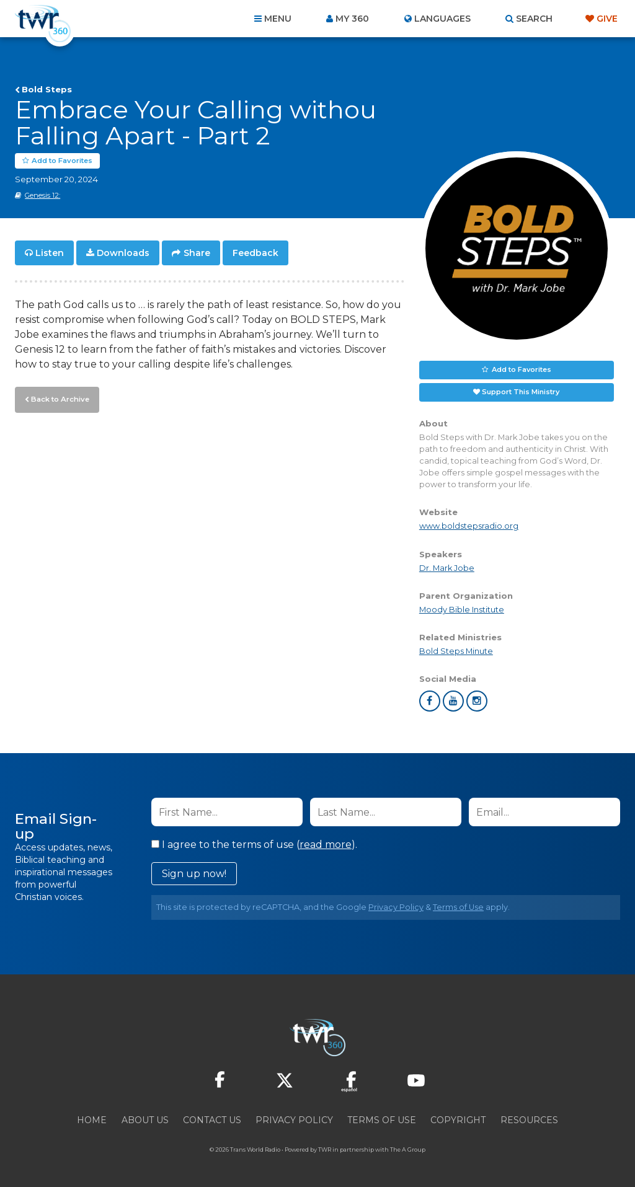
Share (197, 252)
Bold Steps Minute (456, 651)
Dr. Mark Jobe (446, 568)
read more (326, 844)
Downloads (123, 252)
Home (92, 1120)
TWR (324, 1149)
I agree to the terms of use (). (254, 844)
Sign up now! (194, 874)
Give (607, 18)
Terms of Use (458, 907)
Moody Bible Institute (461, 609)
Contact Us (212, 1120)
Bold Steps (47, 89)
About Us (145, 1120)
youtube (453, 701)
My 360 (352, 18)
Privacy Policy (396, 907)
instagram (476, 701)
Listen (49, 252)
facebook (429, 701)
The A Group (407, 1149)
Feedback (255, 252)
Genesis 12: (42, 195)
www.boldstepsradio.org (468, 526)
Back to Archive (59, 398)
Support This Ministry (520, 391)
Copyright (458, 1120)
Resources (529, 1120)
